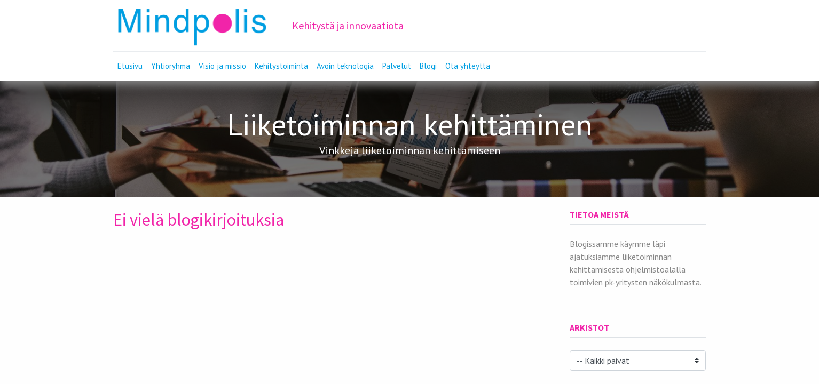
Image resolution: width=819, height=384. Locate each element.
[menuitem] (130, 66)
